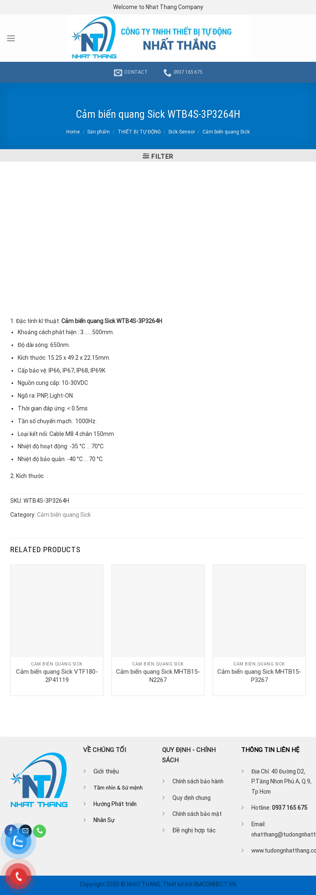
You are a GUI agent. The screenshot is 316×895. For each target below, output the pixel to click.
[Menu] (11, 38)
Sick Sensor (181, 132)
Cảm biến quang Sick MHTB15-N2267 (158, 676)
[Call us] (39, 831)
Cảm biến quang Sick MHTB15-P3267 (259, 676)
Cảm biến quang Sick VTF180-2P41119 (57, 676)
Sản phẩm (98, 132)
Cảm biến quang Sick (226, 132)
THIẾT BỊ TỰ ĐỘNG (139, 132)
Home (73, 132)
